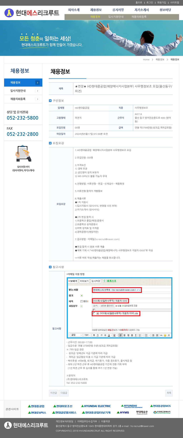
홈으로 (139, 2)
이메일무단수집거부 (87, 421)
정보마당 (165, 10)
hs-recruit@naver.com (107, 239)
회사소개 (74, 10)
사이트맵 (174, 2)
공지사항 (118, 10)
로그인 (150, 2)
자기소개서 (142, 10)
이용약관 (105, 421)
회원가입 (161, 2)
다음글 (64, 393)
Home (146, 59)
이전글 (53, 393)
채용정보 (96, 10)
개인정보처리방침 (64, 421)
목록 (169, 393)
